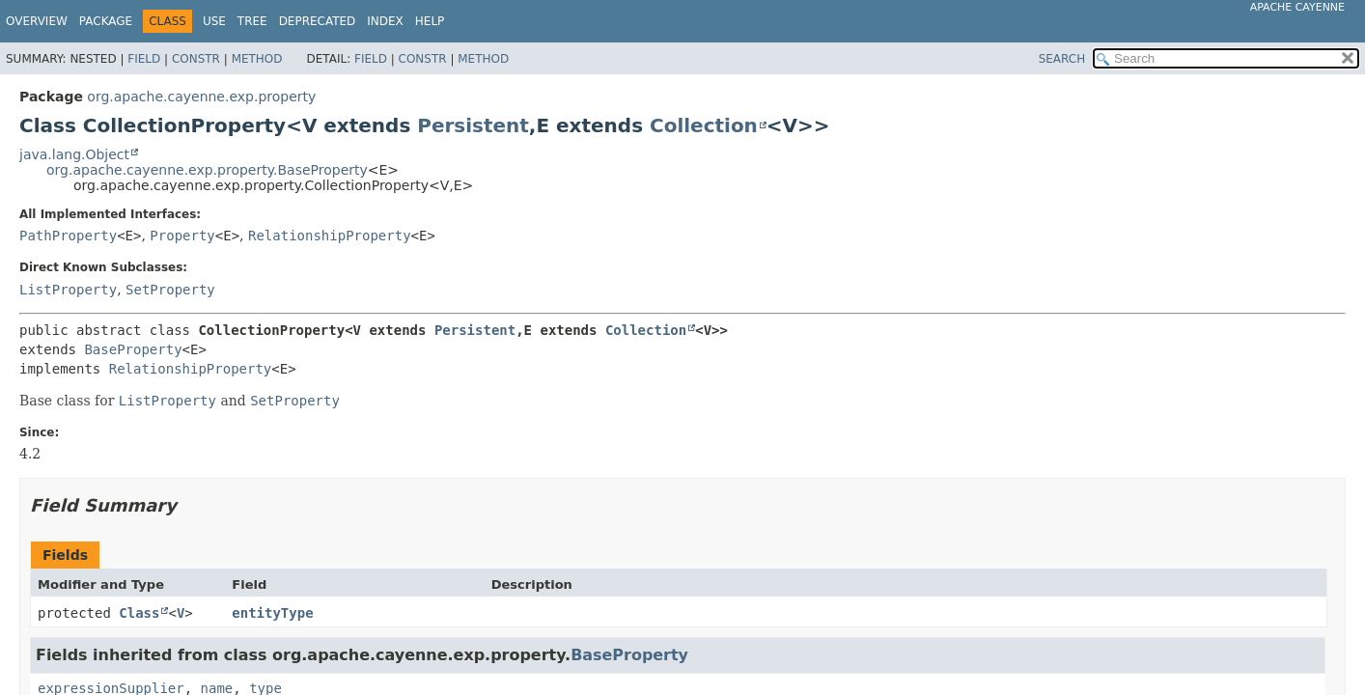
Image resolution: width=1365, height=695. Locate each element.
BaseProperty (132, 349)
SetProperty (170, 289)
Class (139, 613)
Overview (37, 21)
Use (214, 21)
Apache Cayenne (1297, 7)
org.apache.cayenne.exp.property (201, 96)
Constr (196, 59)
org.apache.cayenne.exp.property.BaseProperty (207, 170)
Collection (704, 125)
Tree (252, 21)
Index (385, 21)
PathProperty (68, 235)
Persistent (473, 125)
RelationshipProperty (329, 235)
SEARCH (1062, 59)
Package (105, 21)
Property (182, 235)
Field (143, 59)
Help (430, 21)
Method (257, 59)
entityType (272, 613)
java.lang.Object (74, 154)
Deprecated (317, 21)
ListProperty (68, 289)
